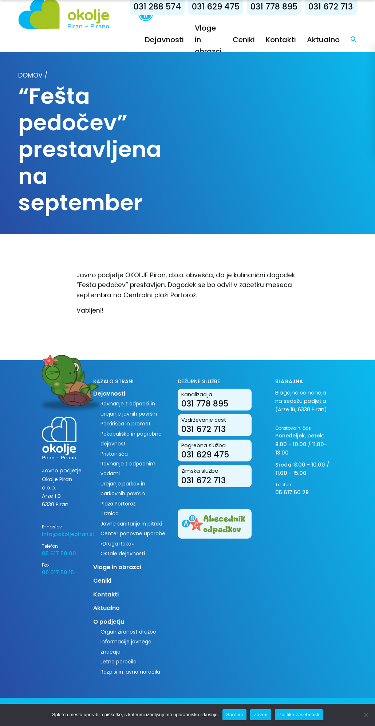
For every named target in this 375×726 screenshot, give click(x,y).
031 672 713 (330, 6)
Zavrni (261, 714)
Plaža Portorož (117, 503)
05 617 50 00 (59, 553)
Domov (30, 75)
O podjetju (108, 622)
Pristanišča (114, 453)
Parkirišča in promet (125, 423)
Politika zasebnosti (299, 714)
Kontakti (281, 40)
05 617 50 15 (58, 572)
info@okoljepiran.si (62, 534)
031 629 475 (216, 6)
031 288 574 (157, 6)
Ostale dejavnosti (122, 553)
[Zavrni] (366, 714)
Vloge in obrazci (117, 567)
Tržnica (109, 513)
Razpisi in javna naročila (130, 671)
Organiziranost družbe (128, 631)
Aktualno (323, 40)
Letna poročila (118, 661)
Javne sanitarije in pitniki (131, 523)
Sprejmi (234, 714)
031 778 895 (273, 6)
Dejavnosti (164, 40)
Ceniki (244, 40)
